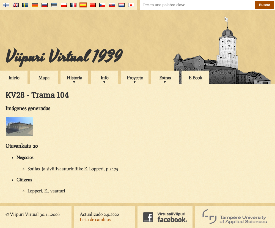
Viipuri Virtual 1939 (64, 57)
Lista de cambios (95, 219)
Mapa (44, 77)
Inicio (14, 77)
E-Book (195, 77)
